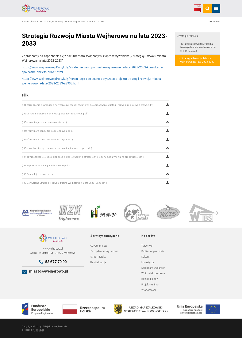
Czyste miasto (98, 245)
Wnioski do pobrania (153, 273)
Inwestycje (147, 262)
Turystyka (147, 245)
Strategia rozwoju (187, 36)
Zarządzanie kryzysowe (104, 251)
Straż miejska (98, 256)
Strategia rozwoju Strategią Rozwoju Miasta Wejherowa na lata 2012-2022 (198, 47)
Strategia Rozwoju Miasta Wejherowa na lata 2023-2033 (197, 60)
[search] (207, 8)
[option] (38, 212)
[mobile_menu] (216, 8)
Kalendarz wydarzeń (153, 267)
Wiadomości (148, 290)
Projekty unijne (149, 284)
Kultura (145, 256)
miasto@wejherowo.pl (48, 271)
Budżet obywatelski (152, 251)
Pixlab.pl (39, 329)
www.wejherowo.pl (53, 248)
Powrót (215, 21)
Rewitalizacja (98, 262)
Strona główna (30, 21)
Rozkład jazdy (149, 278)
